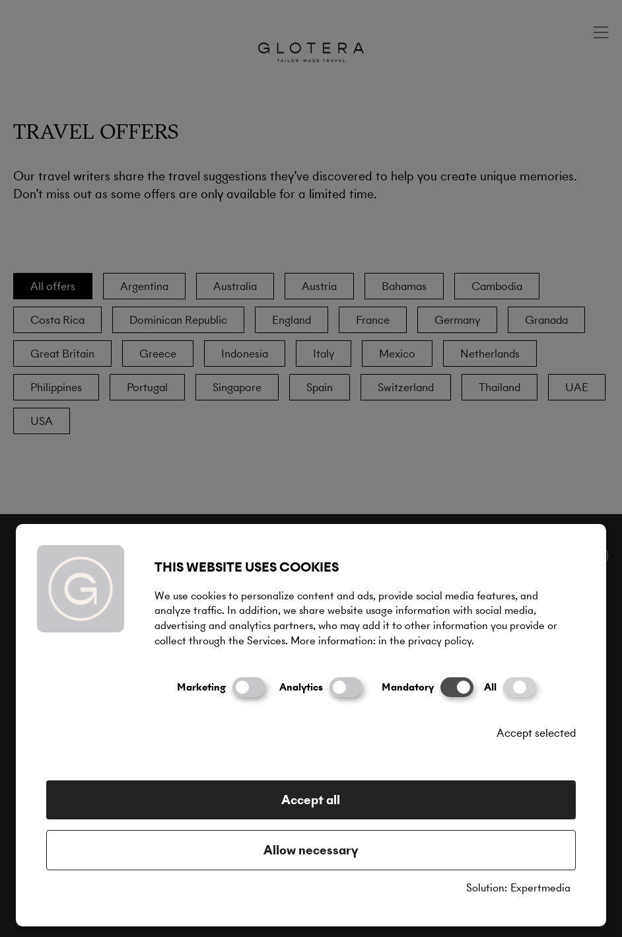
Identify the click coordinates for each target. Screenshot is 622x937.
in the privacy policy (424, 640)
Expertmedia (540, 888)
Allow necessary (311, 850)
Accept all (310, 800)
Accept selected (536, 733)
